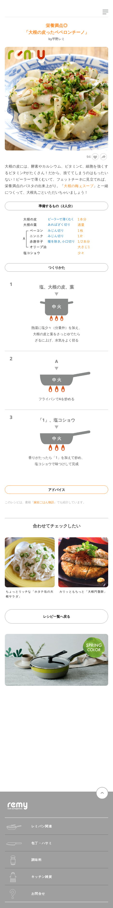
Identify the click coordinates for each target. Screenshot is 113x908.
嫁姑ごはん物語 (44, 502)
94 (92, 157)
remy (13, 13)
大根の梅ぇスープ (78, 185)
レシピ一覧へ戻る (56, 616)
